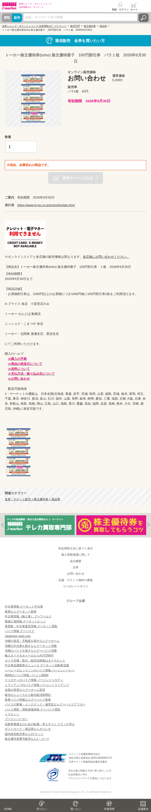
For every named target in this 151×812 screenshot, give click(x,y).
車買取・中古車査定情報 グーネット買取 (31, 626)
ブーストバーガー (16, 719)
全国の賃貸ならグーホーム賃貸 (25, 690)
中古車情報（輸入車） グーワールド (28, 616)
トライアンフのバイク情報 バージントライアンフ (37, 685)
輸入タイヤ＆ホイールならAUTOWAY (29, 655)
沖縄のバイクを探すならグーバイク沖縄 (31, 650)
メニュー (144, 6)
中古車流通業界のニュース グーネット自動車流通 (37, 665)
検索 (144, 17)
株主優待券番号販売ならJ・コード (27, 738)
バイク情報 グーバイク (19, 631)
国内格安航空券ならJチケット (24, 734)
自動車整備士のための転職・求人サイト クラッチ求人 (40, 724)
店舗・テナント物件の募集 (75, 580)
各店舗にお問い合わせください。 (106, 257)
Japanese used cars (17, 636)
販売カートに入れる (78, 178)
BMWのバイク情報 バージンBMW (26, 675)
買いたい (75, 808)
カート (134, 9)
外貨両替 (109, 808)
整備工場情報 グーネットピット (25, 621)
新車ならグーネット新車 (20, 611)
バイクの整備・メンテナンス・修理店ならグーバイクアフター (45, 704)
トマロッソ (12, 714)
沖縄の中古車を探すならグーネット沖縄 (31, 646)
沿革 (76, 567)
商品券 (103, 26)
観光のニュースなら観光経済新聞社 (28, 695)
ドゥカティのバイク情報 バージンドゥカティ (34, 680)
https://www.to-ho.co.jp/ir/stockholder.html (46, 205)
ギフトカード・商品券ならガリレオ (28, 729)
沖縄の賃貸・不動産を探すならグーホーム (32, 641)
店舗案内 (143, 808)
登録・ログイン (120, 9)
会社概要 (75, 561)
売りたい (41, 808)
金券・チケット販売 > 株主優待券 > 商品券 (32, 499)
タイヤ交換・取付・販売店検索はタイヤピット (35, 660)
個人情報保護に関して (75, 554)
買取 (7, 17)
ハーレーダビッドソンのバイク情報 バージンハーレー (40, 670)
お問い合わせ (75, 573)
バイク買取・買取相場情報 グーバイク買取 (32, 709)
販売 (17, 17)
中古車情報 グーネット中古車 (24, 606)
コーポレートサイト (76, 586)
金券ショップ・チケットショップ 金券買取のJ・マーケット (34, 26)
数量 (8, 137)
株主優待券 (90, 26)
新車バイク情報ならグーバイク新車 (28, 699)
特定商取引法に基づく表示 (75, 548)
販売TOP (75, 26)
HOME (8, 808)
